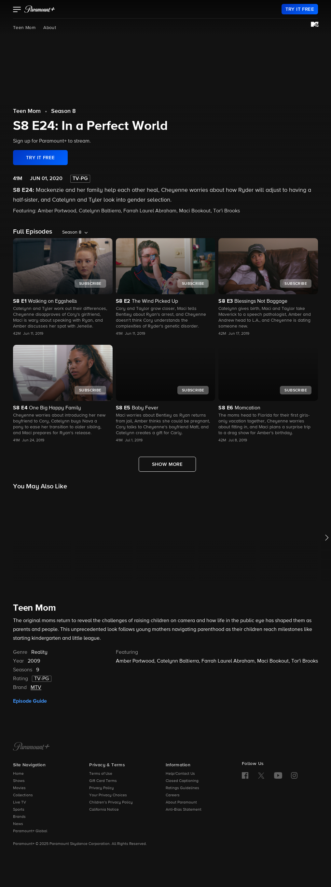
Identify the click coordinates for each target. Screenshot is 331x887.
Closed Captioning (182, 781)
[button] (17, 10)
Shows (19, 781)
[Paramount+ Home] (31, 747)
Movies (19, 788)
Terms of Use (100, 774)
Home (18, 774)
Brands (19, 817)
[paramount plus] (39, 9)
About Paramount (181, 802)
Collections (23, 795)
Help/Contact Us (180, 774)
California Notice (104, 810)
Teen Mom (24, 27)
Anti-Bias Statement (183, 810)
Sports (18, 810)
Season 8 (63, 111)
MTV (36, 687)
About (49, 27)
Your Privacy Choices (108, 795)
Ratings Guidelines (182, 788)
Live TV (19, 802)
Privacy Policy (101, 788)
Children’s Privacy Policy (111, 802)
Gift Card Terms (103, 781)
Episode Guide (30, 701)
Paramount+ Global (30, 831)
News (18, 824)
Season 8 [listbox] (71, 232)
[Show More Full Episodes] (167, 464)
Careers (173, 795)
